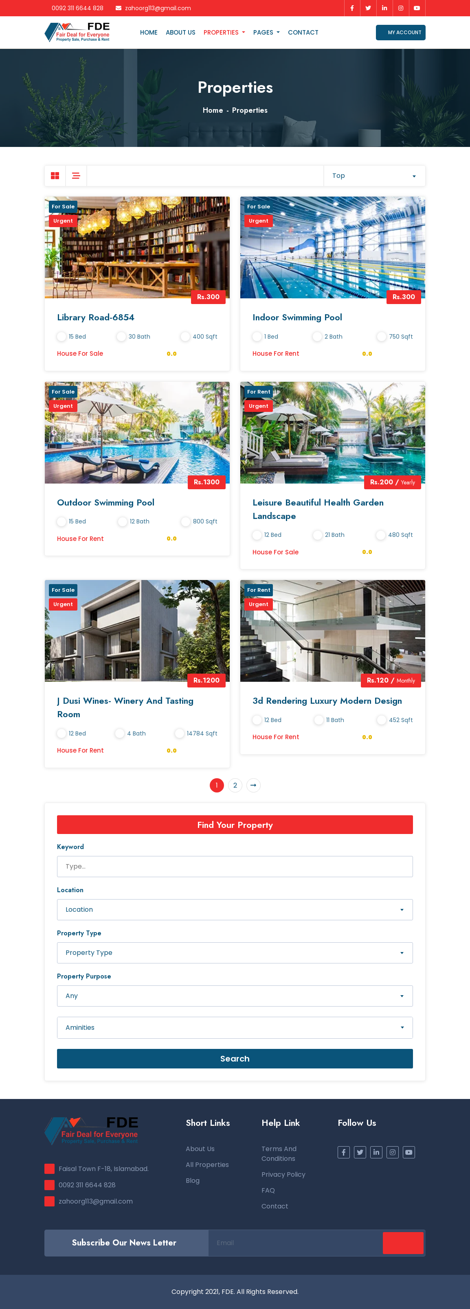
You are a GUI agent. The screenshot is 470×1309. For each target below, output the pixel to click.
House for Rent (276, 353)
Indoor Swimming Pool (297, 317)
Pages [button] (264, 32)
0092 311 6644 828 (73, 8)
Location (70, 890)
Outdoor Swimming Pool (105, 502)
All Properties (207, 1164)
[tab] (55, 176)
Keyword (70, 847)
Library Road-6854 (95, 317)
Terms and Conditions (278, 1153)
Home (149, 32)
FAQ (268, 1190)
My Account (401, 32)
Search (235, 1058)
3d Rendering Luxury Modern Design (327, 700)
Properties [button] (222, 32)
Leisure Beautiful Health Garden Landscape (318, 509)
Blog (193, 1180)
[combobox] (374, 176)
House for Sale (80, 353)
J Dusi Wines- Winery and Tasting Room (125, 707)
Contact (303, 32)
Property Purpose (84, 976)
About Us (180, 32)
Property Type (79, 933)
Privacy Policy (283, 1174)
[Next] (253, 785)
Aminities (80, 1027)
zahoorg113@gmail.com (153, 8)
